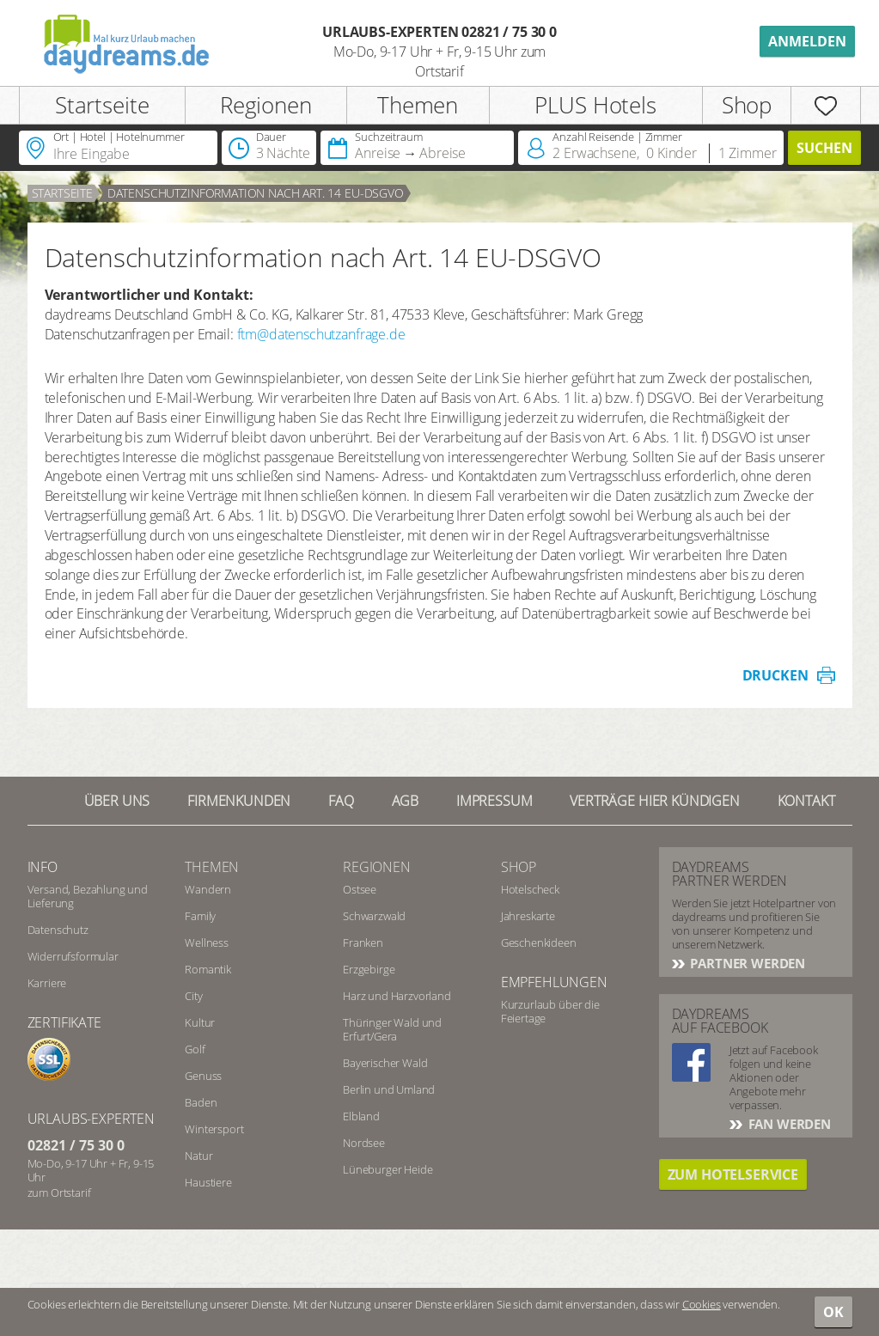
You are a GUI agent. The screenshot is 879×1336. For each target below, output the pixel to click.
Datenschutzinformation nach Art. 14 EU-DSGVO (255, 193)
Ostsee (359, 889)
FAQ (341, 800)
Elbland (361, 1116)
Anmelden (807, 41)
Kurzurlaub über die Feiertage (550, 1011)
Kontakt (806, 800)
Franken (363, 942)
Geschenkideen (539, 942)
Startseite (102, 104)
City (193, 996)
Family (200, 916)
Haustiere (208, 1182)
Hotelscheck (530, 889)
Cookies (701, 1304)
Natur (198, 1155)
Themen (417, 104)
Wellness (207, 942)
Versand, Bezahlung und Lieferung (87, 896)
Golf (194, 1049)
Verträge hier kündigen (654, 800)
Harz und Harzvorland (397, 996)
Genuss (203, 1075)
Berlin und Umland (389, 1089)
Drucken (775, 675)
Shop (747, 104)
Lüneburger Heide (387, 1169)
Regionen (266, 104)
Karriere (47, 983)
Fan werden (788, 1123)
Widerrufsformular (73, 956)
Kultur (200, 1022)
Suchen (824, 147)
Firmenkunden (238, 800)
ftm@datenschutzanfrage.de (321, 334)
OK (833, 1311)
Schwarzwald (374, 916)
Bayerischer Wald (385, 1063)
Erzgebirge (368, 969)
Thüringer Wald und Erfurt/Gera (392, 1029)
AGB (405, 800)
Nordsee (364, 1142)
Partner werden (746, 963)
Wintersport (214, 1129)
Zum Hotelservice (733, 1174)
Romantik (208, 969)
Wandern (208, 889)
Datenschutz (58, 929)
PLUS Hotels (595, 104)
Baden (201, 1102)
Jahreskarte (528, 916)
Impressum (494, 800)
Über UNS (117, 800)
